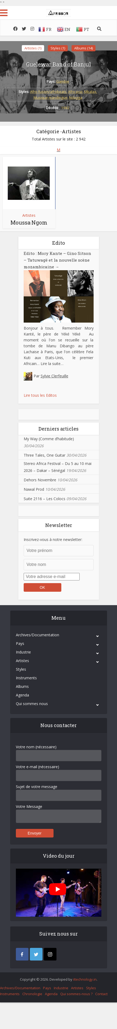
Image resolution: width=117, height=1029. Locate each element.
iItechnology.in (85, 978)
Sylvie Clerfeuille (54, 375)
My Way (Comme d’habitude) (49, 438)
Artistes (29, 215)
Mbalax (90, 91)
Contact (101, 993)
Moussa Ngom (28, 222)
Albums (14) (83, 48)
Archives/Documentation (37, 634)
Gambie (62, 81)
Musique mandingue (51, 97)
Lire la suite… (52, 362)
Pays (20, 642)
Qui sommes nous (32, 702)
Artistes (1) (32, 48)
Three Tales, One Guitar (44, 454)
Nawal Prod (34, 488)
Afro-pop (75, 91)
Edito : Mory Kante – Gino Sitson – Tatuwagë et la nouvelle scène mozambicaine (56, 260)
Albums (22, 685)
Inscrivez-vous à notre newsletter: (53, 538)
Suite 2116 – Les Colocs (44, 497)
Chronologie (32, 993)
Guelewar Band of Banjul (58, 64)
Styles (21, 668)
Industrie (23, 651)
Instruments (26, 677)
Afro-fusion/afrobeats (48, 91)
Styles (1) (58, 48)
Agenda (22, 694)
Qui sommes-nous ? (76, 993)
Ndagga (75, 97)
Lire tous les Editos (40, 394)
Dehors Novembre (40, 479)
